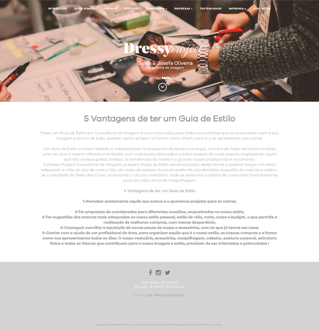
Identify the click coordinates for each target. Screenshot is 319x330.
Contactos (262, 8)
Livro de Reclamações (159, 295)
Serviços (131, 8)
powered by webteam (108, 325)
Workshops (156, 8)
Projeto (110, 8)
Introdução (57, 8)
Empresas (183, 8)
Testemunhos (211, 8)
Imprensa (237, 8)
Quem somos (85, 8)
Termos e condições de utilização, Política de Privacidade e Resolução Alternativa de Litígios (172, 325)
